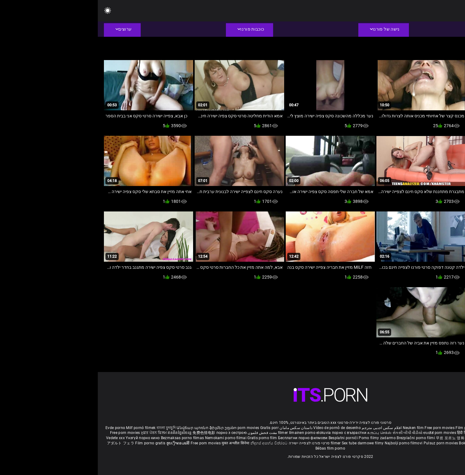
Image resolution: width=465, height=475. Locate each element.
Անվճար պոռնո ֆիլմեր (103, 428)
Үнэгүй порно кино (45, 438)
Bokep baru (371, 443)
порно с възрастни (251, 433)
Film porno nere (371, 428)
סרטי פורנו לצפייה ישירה (211, 443)
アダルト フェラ (22, 443)
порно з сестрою (134, 433)
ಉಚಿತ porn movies (342, 433)
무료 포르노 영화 (353, 438)
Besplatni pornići (246, 438)
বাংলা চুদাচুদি (68, 428)
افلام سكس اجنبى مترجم (284, 428)
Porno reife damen (441, 428)
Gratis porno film (165, 438)
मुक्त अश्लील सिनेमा (138, 443)
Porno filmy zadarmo (280, 438)
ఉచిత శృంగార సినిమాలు (403, 433)
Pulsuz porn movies (343, 443)
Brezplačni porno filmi (318, 438)
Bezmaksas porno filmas (85, 438)
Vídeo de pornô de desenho (239, 428)
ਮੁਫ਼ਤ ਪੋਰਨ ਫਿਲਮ (56, 433)
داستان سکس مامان (198, 428)
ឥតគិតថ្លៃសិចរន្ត (82, 433)
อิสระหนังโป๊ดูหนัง (383, 438)
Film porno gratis (52, 443)
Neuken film (315, 428)
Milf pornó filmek (43, 428)
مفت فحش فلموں (164, 433)
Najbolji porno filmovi (306, 443)
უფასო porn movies (144, 428)
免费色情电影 (106, 433)
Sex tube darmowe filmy (265, 443)
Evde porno (17, 428)
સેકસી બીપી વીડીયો (310, 433)
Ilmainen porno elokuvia (212, 433)
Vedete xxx (17, 438)
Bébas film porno (232, 448)
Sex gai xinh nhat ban (405, 428)
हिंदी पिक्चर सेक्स (371, 433)
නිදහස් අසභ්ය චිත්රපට (171, 443)
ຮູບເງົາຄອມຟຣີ (81, 443)
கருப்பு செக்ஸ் (281, 433)
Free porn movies (342, 428)
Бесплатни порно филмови (205, 438)
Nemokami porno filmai (128, 438)
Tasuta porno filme (399, 443)
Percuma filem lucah (416, 438)
